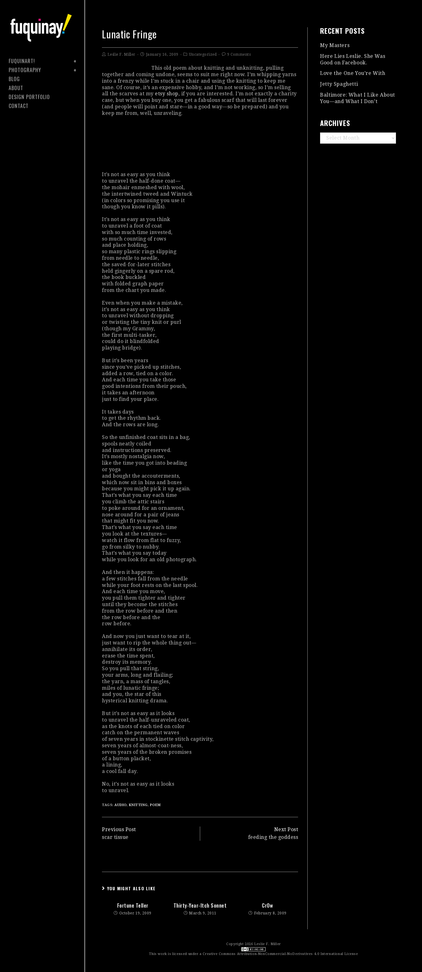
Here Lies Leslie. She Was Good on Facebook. (352, 59)
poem (155, 805)
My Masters (334, 45)
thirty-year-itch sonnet (200, 905)
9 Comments (239, 54)
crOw (267, 905)
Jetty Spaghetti (339, 84)
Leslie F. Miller (121, 54)
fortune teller (132, 905)
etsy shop (166, 94)
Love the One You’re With (352, 73)
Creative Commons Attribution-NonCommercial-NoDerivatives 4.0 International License (280, 954)
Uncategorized (203, 54)
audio (120, 805)
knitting (138, 805)
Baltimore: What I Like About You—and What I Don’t (357, 98)
